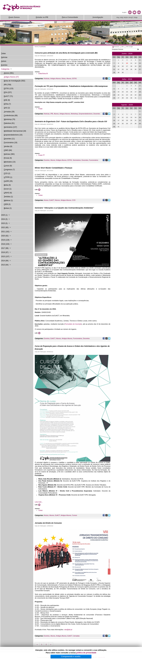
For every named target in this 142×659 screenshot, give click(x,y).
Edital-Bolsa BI (43, 73)
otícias (4, 57)
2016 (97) (6, 252)
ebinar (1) (8, 200)
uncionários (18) (10, 143)
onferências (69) (10, 116)
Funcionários (93, 160)
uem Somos (14, 17)
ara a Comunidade (70, 17)
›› (50, 644)
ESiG (126, 17)
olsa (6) (7, 185)
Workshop (74, 114)
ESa (135, 17)
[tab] (115, 47)
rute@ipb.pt (68, 629)
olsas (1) (8, 208)
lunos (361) (9, 73)
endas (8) (8, 146)
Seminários (77, 160)
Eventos (47, 160)
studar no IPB (42, 17)
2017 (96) (6, 248)
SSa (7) (7, 104)
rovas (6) (8, 158)
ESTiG (74, 78)
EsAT (131, 17)
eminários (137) (10, 127)
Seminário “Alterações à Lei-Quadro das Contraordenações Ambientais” (64, 208)
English (124, 12)
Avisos (46, 200)
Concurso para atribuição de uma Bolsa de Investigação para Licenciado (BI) (66, 53)
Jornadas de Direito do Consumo (48, 523)
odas (3, 53)
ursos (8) (8, 166)
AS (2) (7, 108)
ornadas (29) (9, 112)
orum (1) (7, 189)
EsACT (51, 200)
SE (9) (7, 100)
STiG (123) (8, 89)
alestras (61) (9, 123)
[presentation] (115, 47)
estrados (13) (9, 162)
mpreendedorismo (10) (13, 135)
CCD (73, 200)
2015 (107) (6, 256)
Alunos (68, 78)
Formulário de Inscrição (73, 324)
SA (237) (8, 92)
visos (3, 61)
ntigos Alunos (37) (11, 77)
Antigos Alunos (55, 78)
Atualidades (42, 46)
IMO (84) (8, 150)
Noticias (47, 78)
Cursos (74, 515)
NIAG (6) (8, 193)
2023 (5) (5, 223)
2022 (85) (6, 227)
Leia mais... (39, 502)
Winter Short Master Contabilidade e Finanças (53, 168)
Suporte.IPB (101, 657)
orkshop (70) (9, 119)
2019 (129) (6, 240)
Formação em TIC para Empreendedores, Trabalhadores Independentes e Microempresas (71, 86)
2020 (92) (6, 236)
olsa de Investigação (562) (14, 81)
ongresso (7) (9, 170)
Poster (40, 109)
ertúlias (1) (8, 197)
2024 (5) (5, 219)
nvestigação (98, 17)
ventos (4, 65)
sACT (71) (8, 96)
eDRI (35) (8, 181)
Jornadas (76, 636)
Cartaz (40, 195)
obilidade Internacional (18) (15, 131)
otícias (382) (9, 154)
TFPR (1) (8, 177)
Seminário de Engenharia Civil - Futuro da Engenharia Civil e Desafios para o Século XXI (71, 122)
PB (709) (7, 85)
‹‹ (37, 644)
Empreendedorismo (85, 114)
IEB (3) (7, 204)
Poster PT (41, 155)
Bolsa (64, 78)
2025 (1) (5, 215)
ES (118, 17)
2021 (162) (6, 231)
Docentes (96, 114)
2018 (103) (6, 244)
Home (36, 46)
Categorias (6, 69)
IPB (51, 114)
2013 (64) (6, 265)
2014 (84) (6, 261)
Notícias (47, 114)
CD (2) (7, 173)
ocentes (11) (9, 139)
